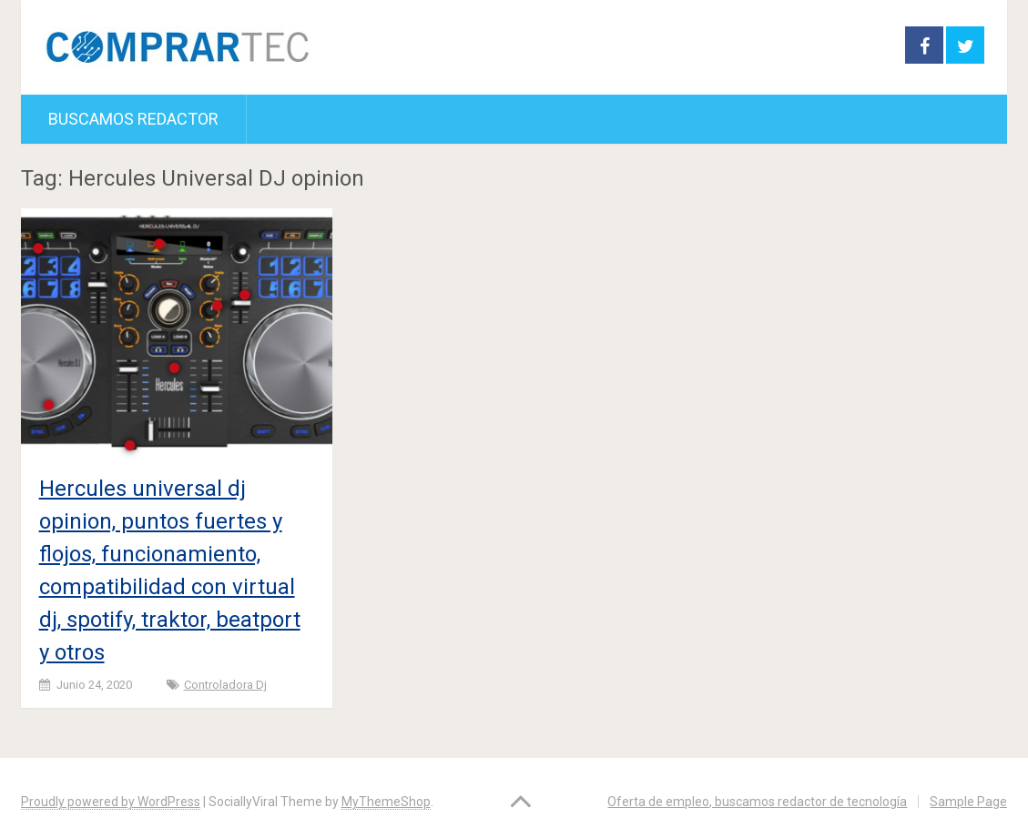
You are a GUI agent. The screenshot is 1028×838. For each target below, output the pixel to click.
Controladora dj (225, 685)
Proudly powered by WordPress (110, 801)
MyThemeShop (386, 801)
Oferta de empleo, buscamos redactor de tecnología (757, 801)
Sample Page (968, 801)
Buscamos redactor (133, 118)
